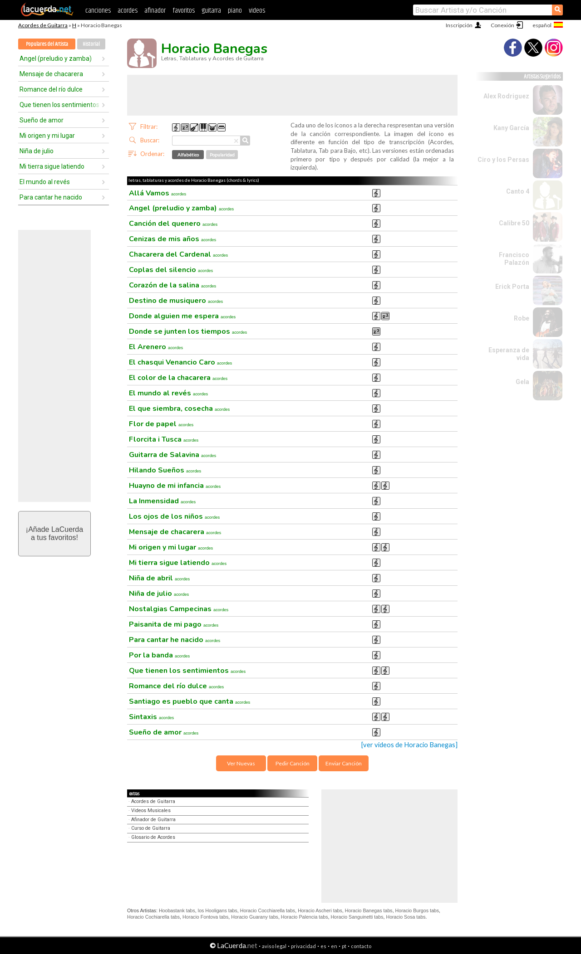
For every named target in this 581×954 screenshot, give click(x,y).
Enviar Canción (343, 763)
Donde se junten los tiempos (188, 331)
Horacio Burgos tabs (417, 910)
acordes (128, 10)
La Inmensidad (162, 501)
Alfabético (188, 154)
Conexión (502, 25)
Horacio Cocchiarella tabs (267, 910)
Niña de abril (159, 578)
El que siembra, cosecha (179, 409)
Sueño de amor (42, 120)
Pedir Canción (293, 763)
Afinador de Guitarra (153, 820)
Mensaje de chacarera (51, 74)
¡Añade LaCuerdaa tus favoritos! (54, 533)
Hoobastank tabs (177, 910)
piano (235, 10)
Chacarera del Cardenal (178, 254)
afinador (155, 10)
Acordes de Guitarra (43, 25)
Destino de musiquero (176, 301)
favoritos (183, 10)
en (334, 946)
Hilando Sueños (165, 470)
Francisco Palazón (514, 258)
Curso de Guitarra (150, 828)
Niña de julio (37, 151)
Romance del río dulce (51, 89)
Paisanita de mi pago (173, 624)
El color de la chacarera (178, 378)
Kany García (511, 127)
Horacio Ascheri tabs (320, 910)
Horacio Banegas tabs (369, 910)
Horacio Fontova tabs (205, 917)
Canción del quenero (173, 224)
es (323, 946)
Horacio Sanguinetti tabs (356, 917)
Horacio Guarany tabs (254, 917)
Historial (91, 44)
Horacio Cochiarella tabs (153, 917)
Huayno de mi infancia (175, 486)
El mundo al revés (45, 181)
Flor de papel (161, 424)
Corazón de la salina (172, 285)
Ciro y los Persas (503, 159)
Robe (521, 318)
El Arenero (156, 347)
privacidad (303, 946)
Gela (522, 381)
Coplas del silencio (171, 270)
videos (257, 10)
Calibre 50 (514, 223)
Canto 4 (517, 191)
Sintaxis (151, 717)
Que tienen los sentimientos (59, 104)
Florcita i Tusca (163, 439)
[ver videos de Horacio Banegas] (409, 745)
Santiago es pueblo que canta (189, 701)
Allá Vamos (157, 193)
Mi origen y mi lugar (47, 135)
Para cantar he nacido (51, 197)
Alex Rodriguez (506, 96)
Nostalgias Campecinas (178, 609)
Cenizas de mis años (172, 239)
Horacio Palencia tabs (304, 917)
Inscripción (459, 25)
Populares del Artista (47, 44)
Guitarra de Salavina (172, 455)
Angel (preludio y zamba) (56, 58)
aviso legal (274, 946)
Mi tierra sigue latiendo (52, 166)
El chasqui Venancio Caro (180, 362)
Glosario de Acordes (153, 837)
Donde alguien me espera (182, 316)
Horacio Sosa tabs (405, 917)
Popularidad (222, 154)
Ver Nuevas (241, 763)
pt (344, 946)
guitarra (211, 10)
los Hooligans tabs (217, 910)
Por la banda (159, 655)
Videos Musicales (151, 810)
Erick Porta (512, 286)
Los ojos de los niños (174, 516)
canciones (98, 10)
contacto (361, 946)
